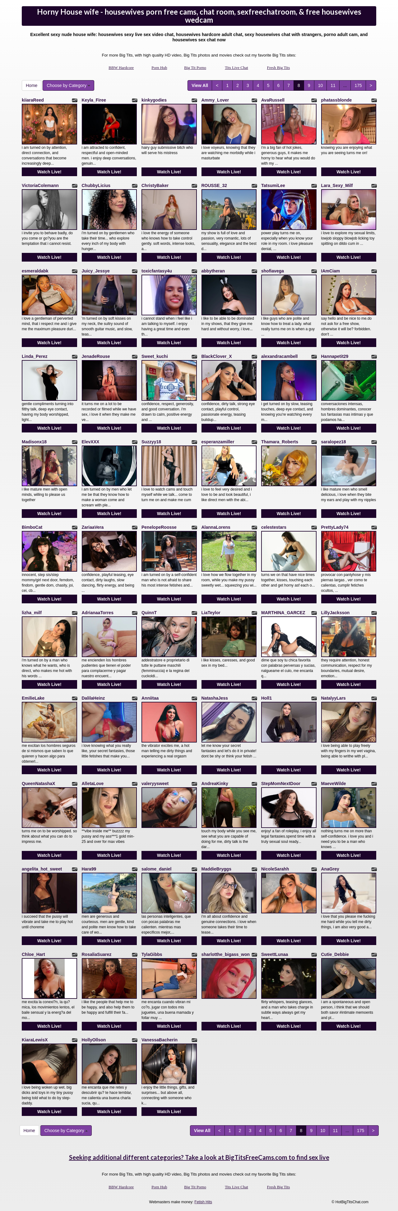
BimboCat (32, 527)
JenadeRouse (96, 356)
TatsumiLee (273, 185)
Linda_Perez (34, 356)
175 (358, 85)
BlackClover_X (216, 356)
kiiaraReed (33, 100)
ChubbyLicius (96, 185)
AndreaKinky (214, 783)
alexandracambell (279, 356)
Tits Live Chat (236, 67)
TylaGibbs (151, 954)
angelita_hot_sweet (42, 868)
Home (31, 85)
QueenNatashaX (38, 783)
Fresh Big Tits (278, 67)
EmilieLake (33, 698)
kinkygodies (154, 100)
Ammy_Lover (215, 100)
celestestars (273, 527)
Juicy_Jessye (96, 270)
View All (200, 85)
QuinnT (149, 612)
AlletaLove (93, 783)
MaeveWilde (333, 783)
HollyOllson (94, 1039)
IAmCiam (330, 270)
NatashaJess (214, 698)
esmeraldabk (35, 270)
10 (320, 85)
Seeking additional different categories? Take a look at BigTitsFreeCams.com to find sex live (199, 1157)
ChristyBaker (155, 185)
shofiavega (272, 270)
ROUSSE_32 (214, 185)
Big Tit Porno (195, 67)
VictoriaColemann (40, 185)
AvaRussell (273, 100)
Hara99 (89, 868)
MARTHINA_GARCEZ (283, 612)
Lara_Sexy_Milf (337, 185)
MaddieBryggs (216, 868)
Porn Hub (159, 67)
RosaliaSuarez (97, 954)
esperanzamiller (217, 441)
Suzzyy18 (151, 441)
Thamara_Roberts (279, 441)
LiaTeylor (210, 612)
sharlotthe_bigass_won (225, 954)
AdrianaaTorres (97, 612)
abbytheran (213, 270)
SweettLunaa (274, 954)
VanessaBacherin (159, 1039)
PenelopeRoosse (159, 527)
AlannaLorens (215, 527)
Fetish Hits (203, 1202)
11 (333, 85)
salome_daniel (156, 868)
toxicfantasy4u (156, 270)
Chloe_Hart (33, 954)
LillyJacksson (335, 612)
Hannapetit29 (335, 356)
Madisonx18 (34, 441)
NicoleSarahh (275, 868)
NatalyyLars (333, 698)
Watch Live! (49, 171)
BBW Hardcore (121, 67)
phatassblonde (336, 100)
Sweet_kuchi (154, 356)
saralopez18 (333, 441)
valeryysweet (155, 783)
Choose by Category (68, 85)
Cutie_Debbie (335, 954)
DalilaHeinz (93, 698)
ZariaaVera (93, 527)
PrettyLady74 (335, 527)
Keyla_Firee (94, 100)
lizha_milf (32, 612)
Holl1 (266, 698)
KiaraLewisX (35, 1039)
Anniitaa (150, 698)
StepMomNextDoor (280, 783)
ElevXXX (91, 441)
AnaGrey (330, 868)
